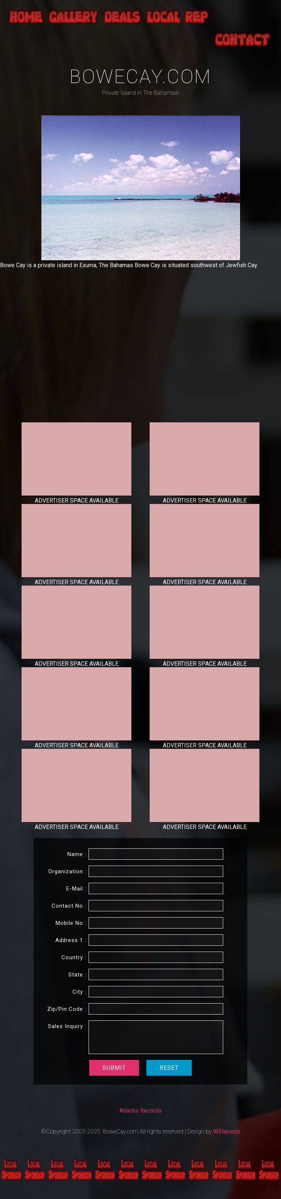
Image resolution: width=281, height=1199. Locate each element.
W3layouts (226, 1131)
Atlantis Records (140, 1110)
